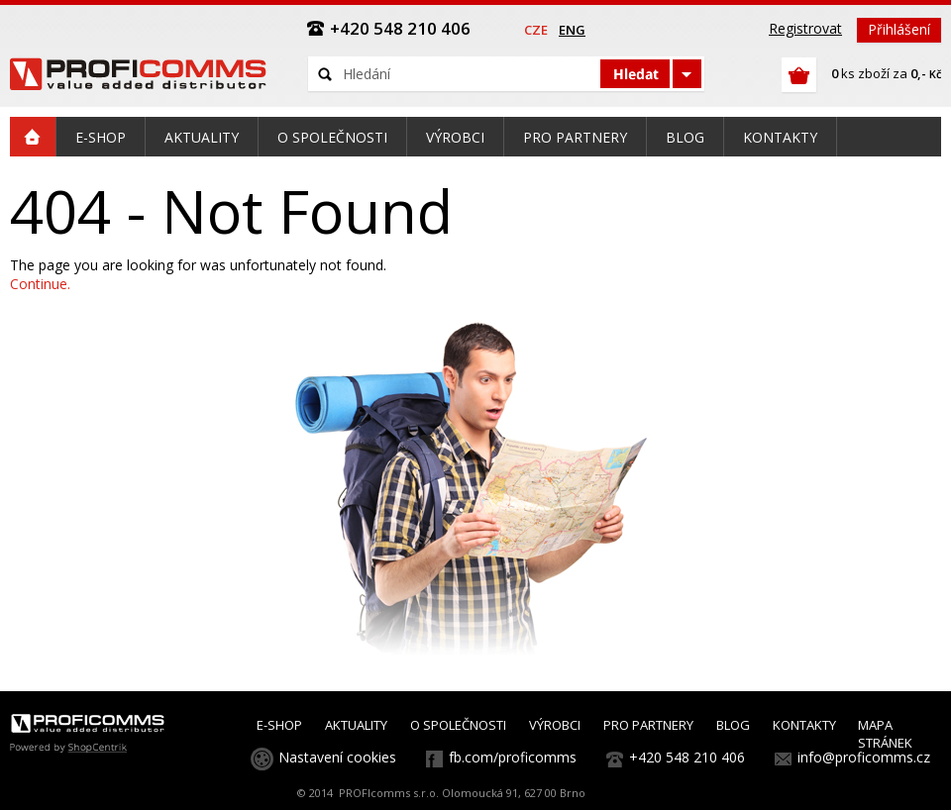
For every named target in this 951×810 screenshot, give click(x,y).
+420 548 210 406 (687, 757)
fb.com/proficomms (513, 757)
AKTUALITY (356, 725)
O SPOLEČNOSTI (458, 725)
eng (572, 30)
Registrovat (805, 28)
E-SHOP (279, 725)
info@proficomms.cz (863, 757)
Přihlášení (899, 29)
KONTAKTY (804, 725)
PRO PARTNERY (648, 725)
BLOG (733, 725)
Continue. (40, 283)
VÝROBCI (555, 725)
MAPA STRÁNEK (885, 734)
